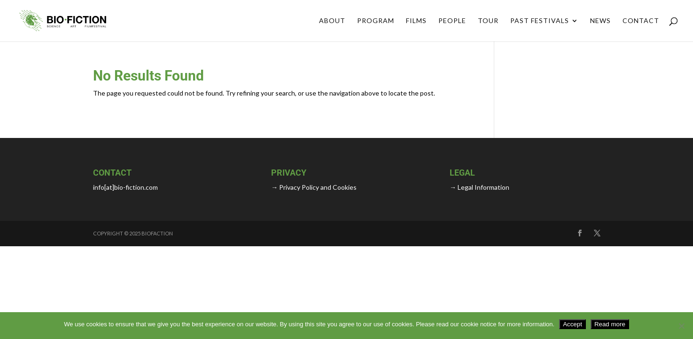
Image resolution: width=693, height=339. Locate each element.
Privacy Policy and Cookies (317, 187)
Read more (609, 324)
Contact (641, 20)
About (332, 20)
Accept (572, 324)
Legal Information (482, 187)
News (600, 20)
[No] (681, 326)
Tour (488, 20)
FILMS (416, 20)
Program (375, 20)
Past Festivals (539, 20)
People (452, 20)
